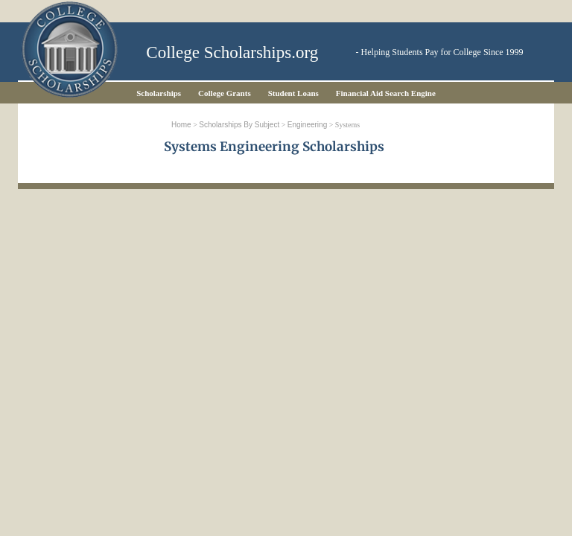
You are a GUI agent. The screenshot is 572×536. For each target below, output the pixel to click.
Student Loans (293, 93)
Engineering (307, 125)
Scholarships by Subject (239, 125)
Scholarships (158, 93)
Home (181, 125)
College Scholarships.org (232, 52)
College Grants (224, 93)
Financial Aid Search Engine (386, 93)
